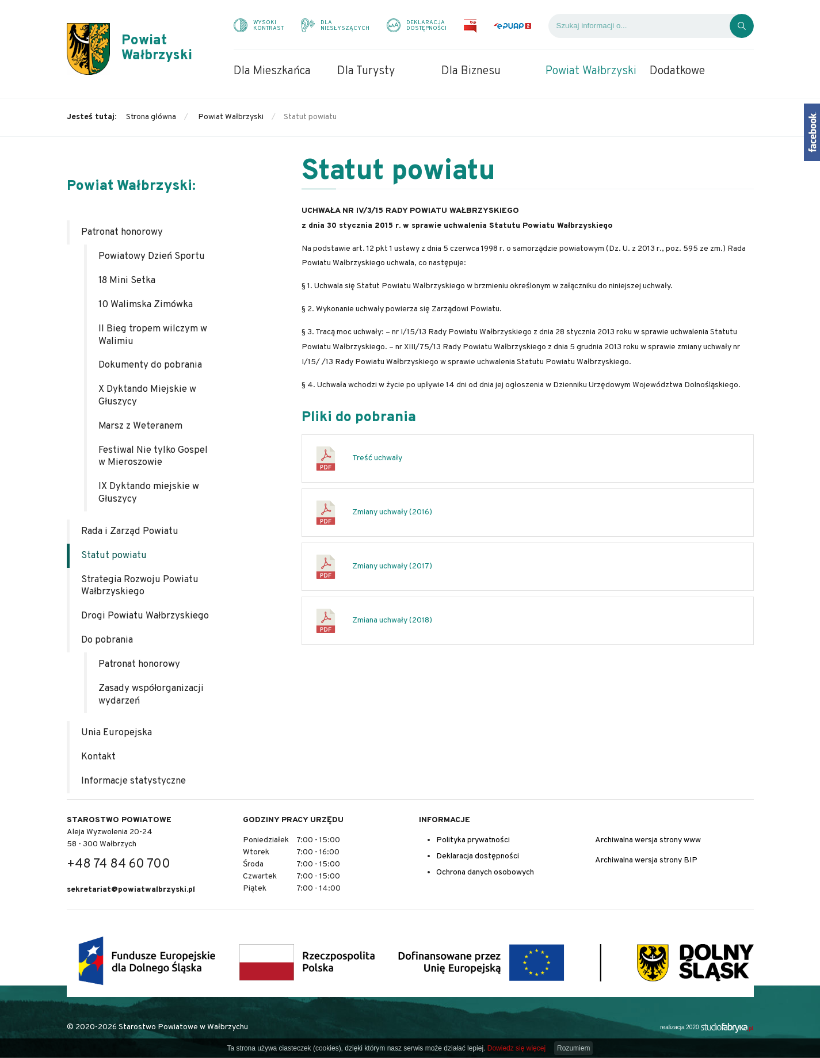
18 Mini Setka (126, 280)
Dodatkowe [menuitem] (677, 71)
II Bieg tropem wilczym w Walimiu (152, 335)
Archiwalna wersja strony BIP (646, 860)
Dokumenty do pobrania (150, 365)
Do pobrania (107, 640)
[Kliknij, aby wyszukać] (742, 26)
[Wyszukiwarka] (639, 26)
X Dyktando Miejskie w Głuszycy (147, 395)
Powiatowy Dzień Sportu (151, 256)
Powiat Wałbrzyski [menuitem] (591, 71)
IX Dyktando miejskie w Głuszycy (148, 492)
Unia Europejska (116, 733)
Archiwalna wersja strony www (648, 840)
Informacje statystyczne (133, 781)
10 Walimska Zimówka (145, 305)
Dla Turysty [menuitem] (366, 71)
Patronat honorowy (122, 232)
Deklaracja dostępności (477, 856)
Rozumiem (573, 1048)
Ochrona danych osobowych (485, 872)
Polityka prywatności (473, 840)
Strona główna (151, 117)
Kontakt (98, 757)
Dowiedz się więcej (516, 1048)
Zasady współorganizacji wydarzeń (151, 694)
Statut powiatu (114, 555)
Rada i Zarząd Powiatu (129, 531)
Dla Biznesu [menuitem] (471, 71)
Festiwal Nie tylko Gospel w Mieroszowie (153, 456)
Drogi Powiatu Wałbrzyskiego (145, 616)
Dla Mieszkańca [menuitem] (272, 71)
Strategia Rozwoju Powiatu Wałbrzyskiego (140, 586)
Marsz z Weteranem (140, 426)
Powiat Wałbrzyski (231, 117)
